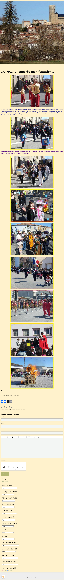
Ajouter (5, 474)
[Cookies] (3, 577)
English (9, 570)
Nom (2, 417)
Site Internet (3, 430)
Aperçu (38, 437)
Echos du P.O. (5, 481)
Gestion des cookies (32, 578)
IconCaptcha (13, 469)
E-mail (2, 423)
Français (4, 570)
